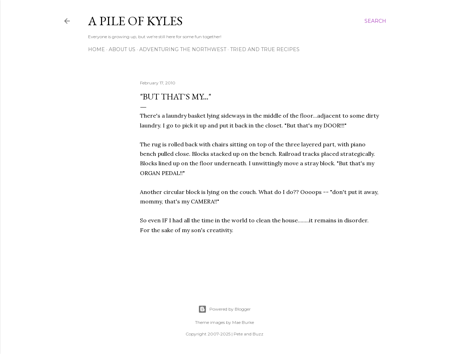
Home (96, 49)
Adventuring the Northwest (182, 49)
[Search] (375, 21)
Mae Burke (243, 322)
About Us (122, 49)
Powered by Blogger (224, 309)
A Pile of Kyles (135, 21)
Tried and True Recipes (265, 49)
